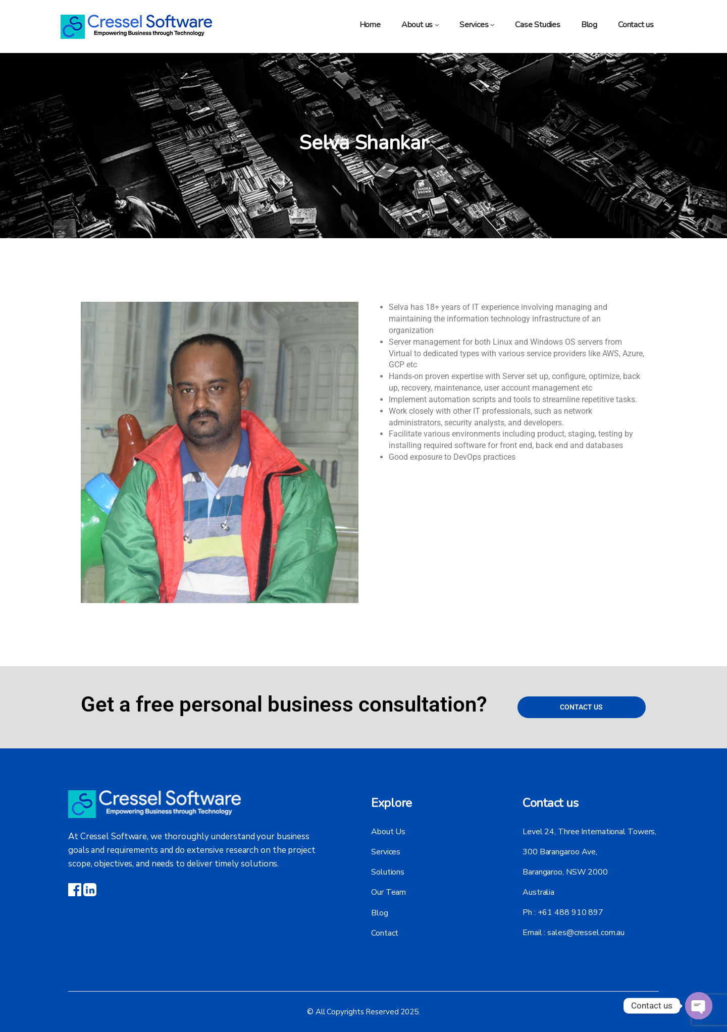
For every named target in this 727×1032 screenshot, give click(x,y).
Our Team (388, 892)
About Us (388, 831)
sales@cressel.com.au (586, 932)
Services (385, 851)
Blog (379, 912)
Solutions (387, 872)
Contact (384, 932)
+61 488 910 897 (571, 912)
